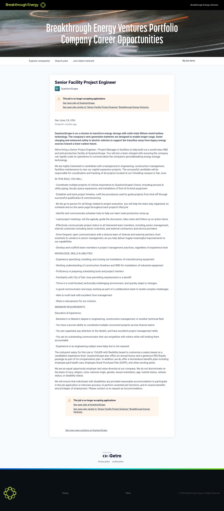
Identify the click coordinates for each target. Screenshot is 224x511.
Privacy (65, 493)
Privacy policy (104, 462)
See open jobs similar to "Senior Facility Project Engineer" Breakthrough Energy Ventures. (106, 107)
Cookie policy (117, 462)
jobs (61, 60)
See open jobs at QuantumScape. (79, 103)
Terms (128, 493)
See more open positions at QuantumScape (86, 430)
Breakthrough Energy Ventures (204, 5)
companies (39, 60)
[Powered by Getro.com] (112, 454)
